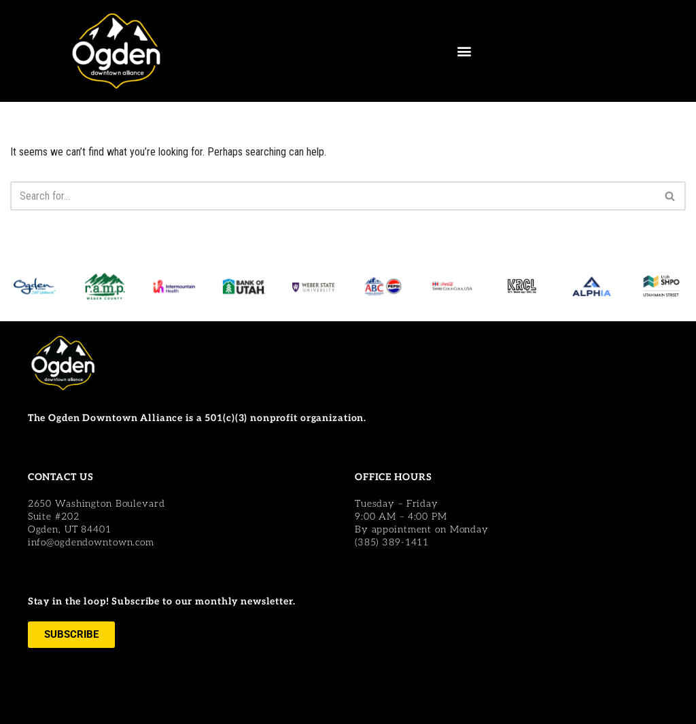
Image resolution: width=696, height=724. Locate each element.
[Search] (332, 196)
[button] (464, 51)
